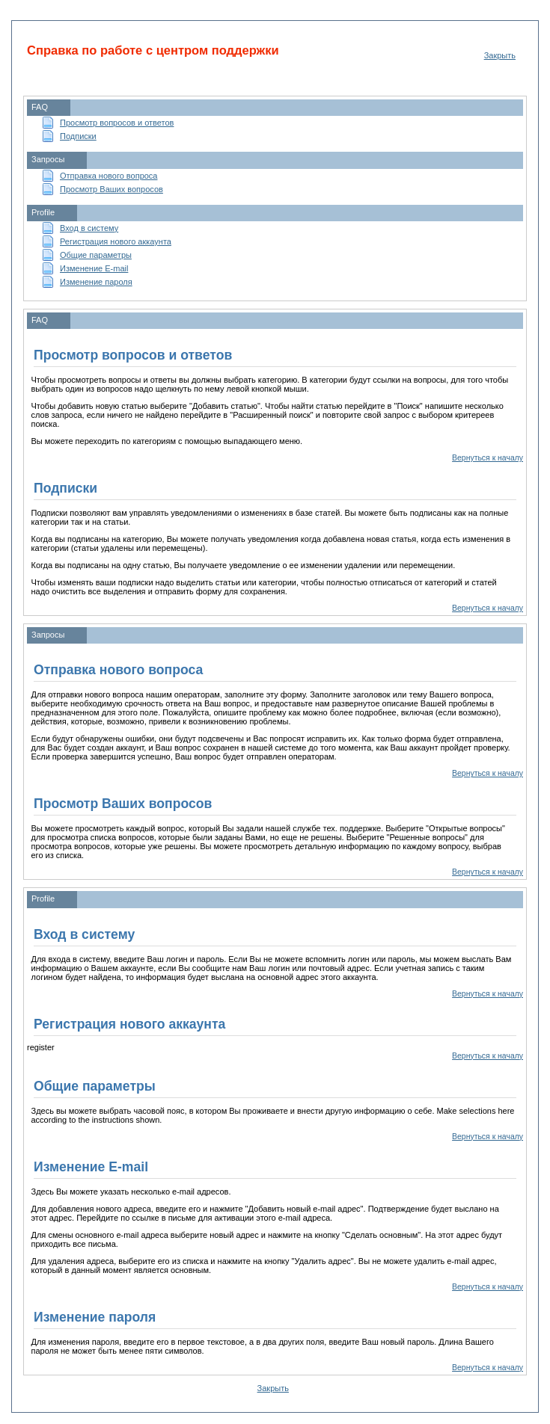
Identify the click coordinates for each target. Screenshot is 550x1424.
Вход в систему (89, 228)
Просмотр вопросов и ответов (117, 122)
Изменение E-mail (94, 268)
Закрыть (500, 55)
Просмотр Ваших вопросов (111, 189)
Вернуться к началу (487, 458)
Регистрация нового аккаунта (115, 241)
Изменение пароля (96, 281)
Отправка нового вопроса (108, 175)
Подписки (78, 136)
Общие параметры (96, 254)
